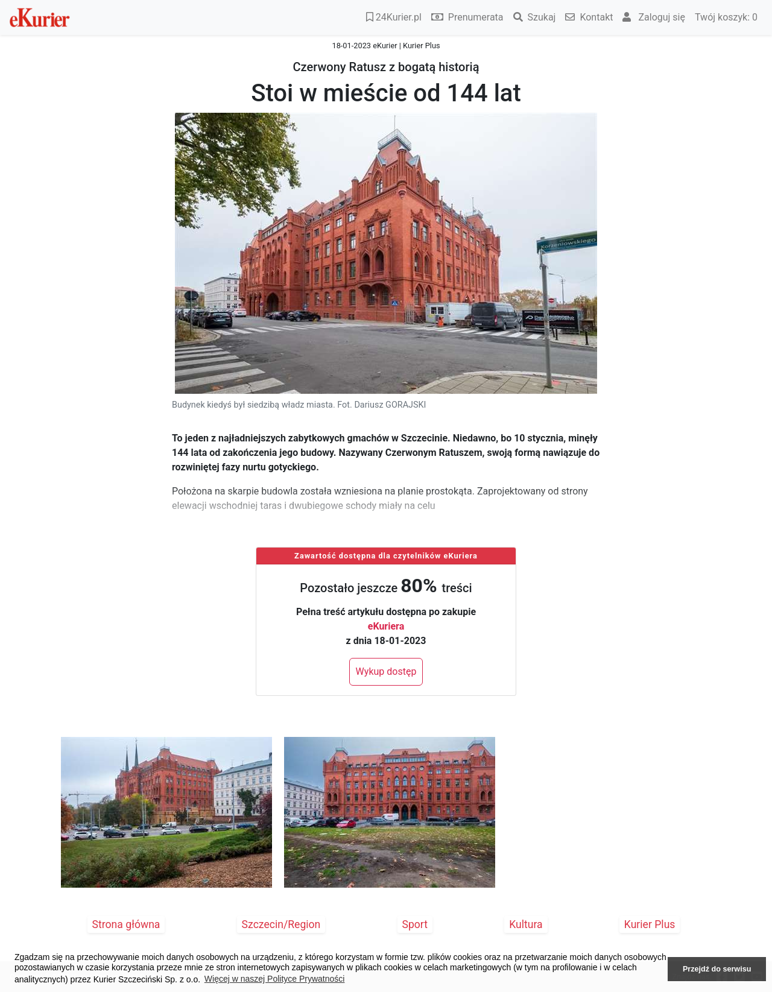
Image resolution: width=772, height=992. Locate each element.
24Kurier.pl (394, 17)
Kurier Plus (650, 924)
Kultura (525, 924)
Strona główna (126, 924)
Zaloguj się (653, 17)
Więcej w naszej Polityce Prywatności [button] (274, 979)
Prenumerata (467, 17)
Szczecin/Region (281, 924)
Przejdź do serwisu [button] (717, 969)
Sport (415, 924)
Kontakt (589, 17)
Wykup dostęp (386, 671)
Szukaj (534, 17)
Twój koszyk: (726, 17)
